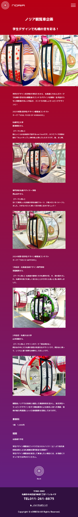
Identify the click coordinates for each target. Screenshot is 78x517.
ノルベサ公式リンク (40, 505)
